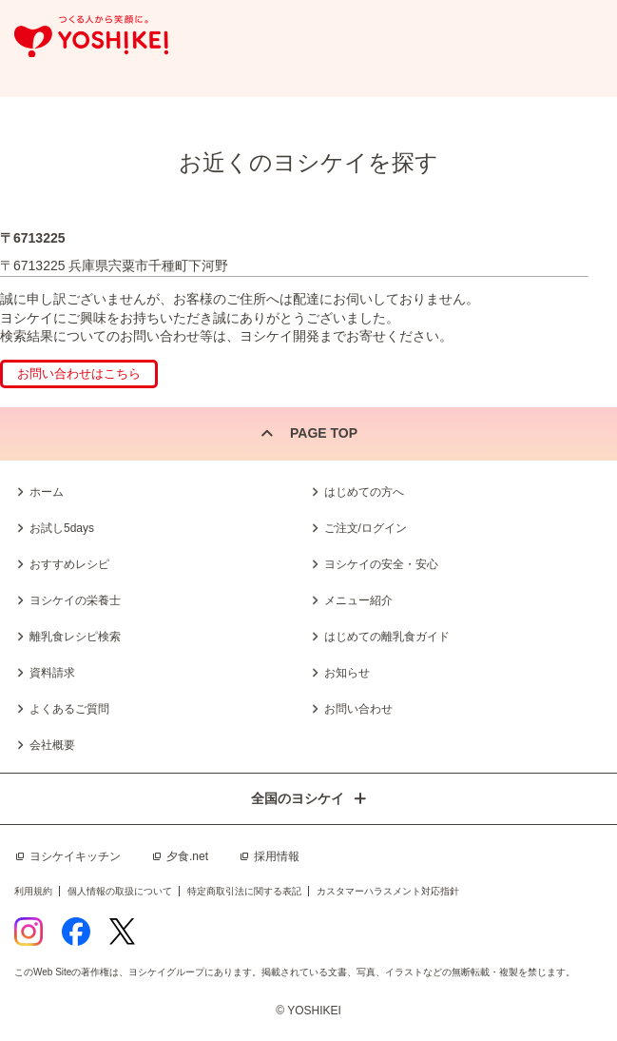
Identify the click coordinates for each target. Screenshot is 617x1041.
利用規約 (33, 891)
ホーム (46, 492)
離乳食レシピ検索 (75, 636)
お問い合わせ (358, 709)
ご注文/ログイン (365, 528)
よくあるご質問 (69, 709)
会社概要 (52, 745)
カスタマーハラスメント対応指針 (388, 891)
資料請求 (52, 672)
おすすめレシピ (69, 564)
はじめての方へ (364, 492)
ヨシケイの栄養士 (75, 600)
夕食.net (187, 856)
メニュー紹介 (358, 600)
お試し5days (61, 528)
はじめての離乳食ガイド (387, 636)
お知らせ (347, 672)
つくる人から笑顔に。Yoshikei (91, 36)
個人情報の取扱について (119, 891)
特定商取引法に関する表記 (244, 891)
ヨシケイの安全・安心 (381, 564)
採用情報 (276, 856)
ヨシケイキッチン (75, 856)
